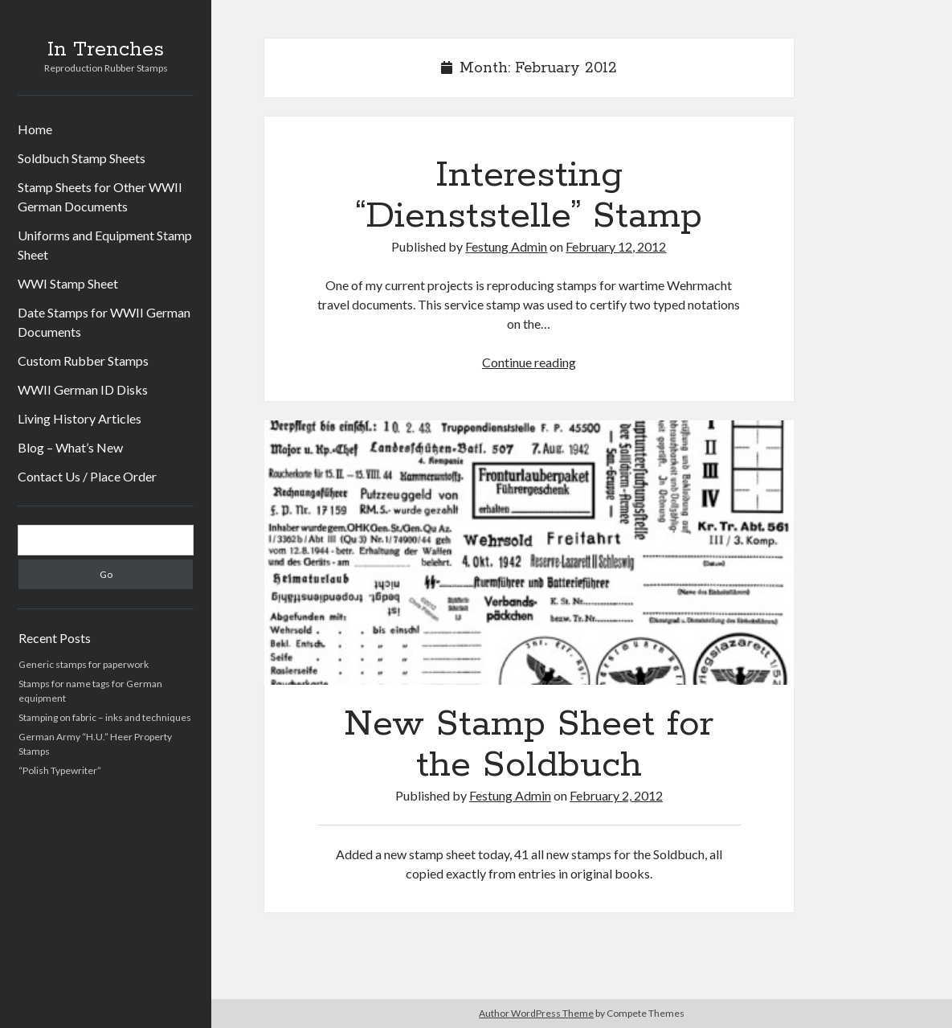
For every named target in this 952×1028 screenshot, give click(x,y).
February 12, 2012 (616, 246)
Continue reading (529, 362)
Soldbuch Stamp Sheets (81, 158)
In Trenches (105, 50)
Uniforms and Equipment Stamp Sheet (105, 244)
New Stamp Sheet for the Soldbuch (528, 552)
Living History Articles (79, 418)
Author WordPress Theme (536, 1013)
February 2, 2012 (616, 795)
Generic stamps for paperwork (83, 664)
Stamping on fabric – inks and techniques (104, 717)
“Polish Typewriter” (59, 770)
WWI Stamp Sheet (68, 283)
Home (35, 129)
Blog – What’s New (70, 447)
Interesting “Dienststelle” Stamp (528, 196)
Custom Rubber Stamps (83, 360)
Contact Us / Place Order (87, 476)
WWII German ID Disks (83, 389)
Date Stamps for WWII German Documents (104, 322)
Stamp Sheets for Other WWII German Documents (100, 196)
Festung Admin (506, 246)
